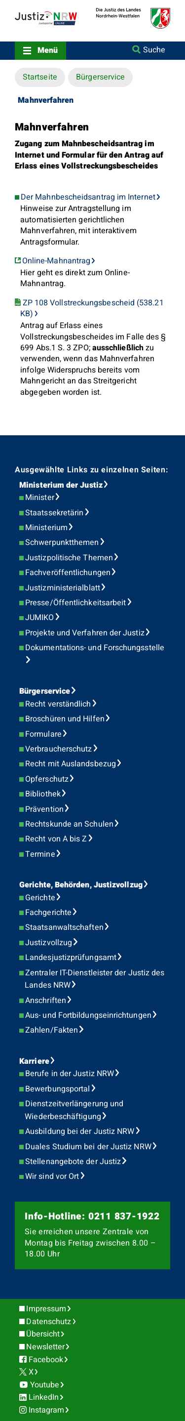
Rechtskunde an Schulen (69, 824)
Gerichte (40, 898)
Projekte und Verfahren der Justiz (85, 633)
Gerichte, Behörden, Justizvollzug (81, 885)
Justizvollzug (48, 943)
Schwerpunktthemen (62, 542)
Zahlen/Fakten (51, 1030)
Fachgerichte (48, 913)
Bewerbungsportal (57, 1089)
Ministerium (46, 528)
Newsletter (45, 1347)
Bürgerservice (100, 77)
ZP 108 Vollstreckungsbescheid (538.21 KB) (91, 308)
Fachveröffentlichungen (68, 573)
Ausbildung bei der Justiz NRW (79, 1131)
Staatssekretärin (54, 513)
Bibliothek (43, 794)
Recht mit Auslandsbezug (70, 764)
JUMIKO (39, 618)
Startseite (40, 77)
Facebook (46, 1360)
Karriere (34, 1061)
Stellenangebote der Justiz (73, 1162)
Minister (39, 497)
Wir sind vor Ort (52, 1176)
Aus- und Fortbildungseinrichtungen (88, 1015)
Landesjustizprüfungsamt (70, 957)
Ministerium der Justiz (61, 485)
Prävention (44, 809)
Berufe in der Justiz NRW (69, 1074)
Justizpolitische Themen (69, 558)
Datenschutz (48, 1322)
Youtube (45, 1385)
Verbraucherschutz (58, 749)
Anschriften (45, 1000)
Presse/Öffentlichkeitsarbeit (75, 603)
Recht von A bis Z (56, 839)
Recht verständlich (58, 704)
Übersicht (43, 1334)
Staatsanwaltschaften (64, 927)
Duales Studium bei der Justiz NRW (88, 1147)
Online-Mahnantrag (56, 260)
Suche (154, 50)
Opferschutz (47, 779)
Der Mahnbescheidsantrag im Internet (88, 197)
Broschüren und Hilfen (65, 719)
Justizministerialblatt (62, 588)
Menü (47, 50)
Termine (40, 854)
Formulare (43, 734)
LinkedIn (44, 1397)
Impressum (46, 1309)
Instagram (47, 1410)
